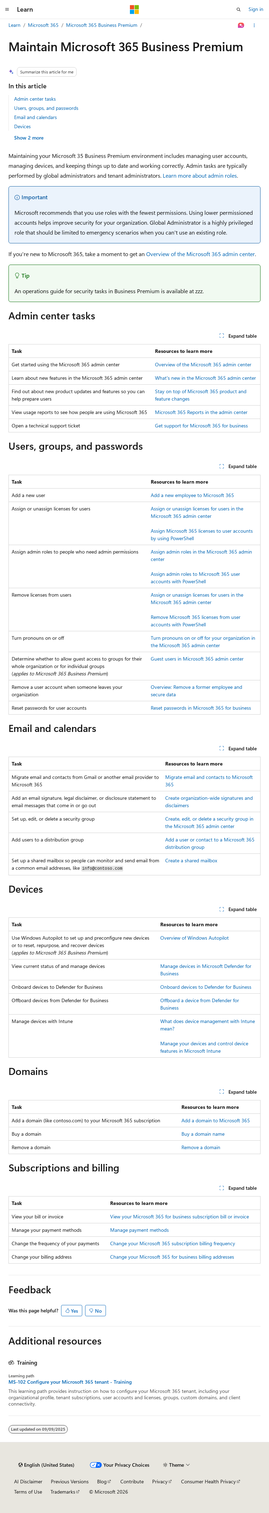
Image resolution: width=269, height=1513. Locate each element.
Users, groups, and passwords (46, 108)
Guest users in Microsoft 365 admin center (197, 658)
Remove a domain (200, 1147)
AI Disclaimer (28, 1481)
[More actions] (254, 25)
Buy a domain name (203, 1133)
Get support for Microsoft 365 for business (201, 425)
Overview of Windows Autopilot (194, 937)
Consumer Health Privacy (208, 1481)
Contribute (132, 1481)
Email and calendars (35, 117)
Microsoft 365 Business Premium (101, 25)
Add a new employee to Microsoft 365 (192, 495)
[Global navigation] (7, 9)
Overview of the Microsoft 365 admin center (200, 254)
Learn (14, 25)
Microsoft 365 (43, 25)
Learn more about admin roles (200, 175)
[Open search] (239, 9)
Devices (22, 126)
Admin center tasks (35, 98)
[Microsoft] (134, 9)
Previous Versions (70, 1481)
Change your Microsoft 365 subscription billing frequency (172, 1243)
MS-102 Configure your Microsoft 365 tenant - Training (70, 1382)
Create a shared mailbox (191, 860)
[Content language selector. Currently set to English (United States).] (46, 1465)
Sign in (256, 9)
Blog (102, 1481)
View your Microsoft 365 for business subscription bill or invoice (179, 1216)
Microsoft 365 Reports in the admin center (201, 412)
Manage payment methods (139, 1230)
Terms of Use (28, 1491)
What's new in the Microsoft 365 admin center (205, 377)
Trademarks (62, 1491)
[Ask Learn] (241, 25)
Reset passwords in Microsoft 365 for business (201, 707)
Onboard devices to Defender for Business (205, 986)
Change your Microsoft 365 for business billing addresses (172, 1256)
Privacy (160, 1481)
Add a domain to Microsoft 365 (215, 1120)
